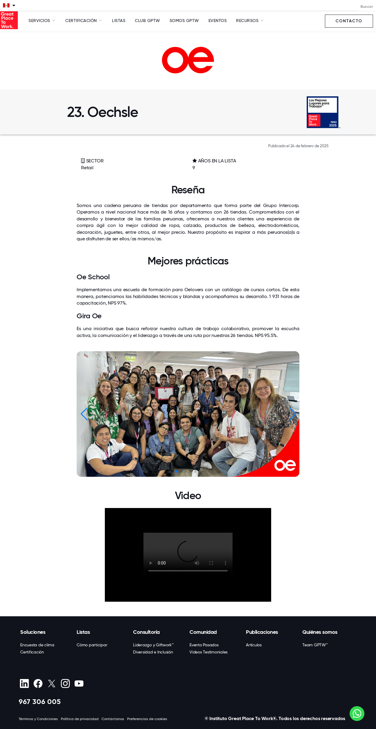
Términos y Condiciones (38, 719)
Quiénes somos (319, 632)
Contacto (349, 20)
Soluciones (32, 632)
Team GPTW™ (315, 644)
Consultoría (146, 632)
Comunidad (203, 632)
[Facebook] (37, 683)
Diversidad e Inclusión (153, 652)
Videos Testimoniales (208, 652)
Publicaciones (262, 632)
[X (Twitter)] (51, 683)
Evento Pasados (204, 644)
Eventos (217, 20)
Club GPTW (147, 20)
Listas (118, 20)
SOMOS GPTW (184, 20)
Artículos (254, 644)
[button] (292, 414)
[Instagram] (65, 683)
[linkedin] (24, 683)
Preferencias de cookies (147, 719)
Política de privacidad (80, 719)
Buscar (367, 6)
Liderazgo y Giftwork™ (153, 644)
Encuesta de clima (37, 644)
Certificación (32, 652)
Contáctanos (113, 719)
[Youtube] (78, 683)
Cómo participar (92, 644)
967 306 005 (40, 701)
